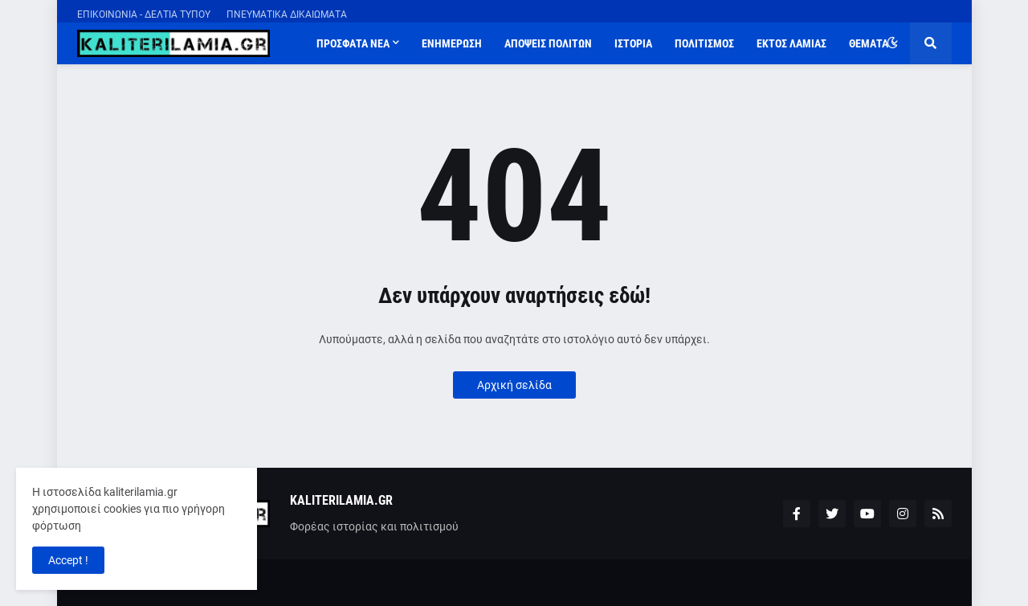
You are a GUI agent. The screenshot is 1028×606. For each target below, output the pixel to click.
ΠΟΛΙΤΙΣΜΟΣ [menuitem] (704, 43)
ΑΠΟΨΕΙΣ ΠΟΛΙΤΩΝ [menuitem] (548, 43)
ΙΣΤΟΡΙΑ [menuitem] (633, 43)
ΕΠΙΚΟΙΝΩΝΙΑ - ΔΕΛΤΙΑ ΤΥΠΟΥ (143, 14)
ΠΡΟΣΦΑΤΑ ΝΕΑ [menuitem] (353, 43)
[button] (892, 43)
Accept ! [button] (68, 560)
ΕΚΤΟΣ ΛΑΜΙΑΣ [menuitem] (791, 43)
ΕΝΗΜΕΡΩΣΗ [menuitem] (452, 43)
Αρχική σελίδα (514, 385)
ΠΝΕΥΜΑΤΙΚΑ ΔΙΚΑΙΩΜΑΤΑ (286, 14)
